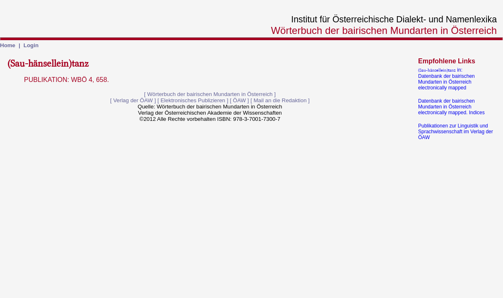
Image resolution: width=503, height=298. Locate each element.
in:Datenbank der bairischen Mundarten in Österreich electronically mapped (446, 79)
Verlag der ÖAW (133, 100)
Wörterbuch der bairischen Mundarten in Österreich (210, 94)
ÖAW (239, 100)
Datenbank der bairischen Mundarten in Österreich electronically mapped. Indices (451, 106)
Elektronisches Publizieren (193, 100)
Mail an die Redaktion (279, 100)
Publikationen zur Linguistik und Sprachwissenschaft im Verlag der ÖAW (455, 131)
